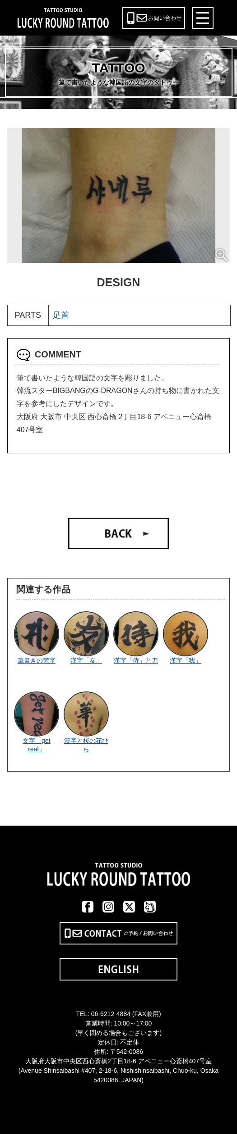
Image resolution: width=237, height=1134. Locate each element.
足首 (61, 315)
